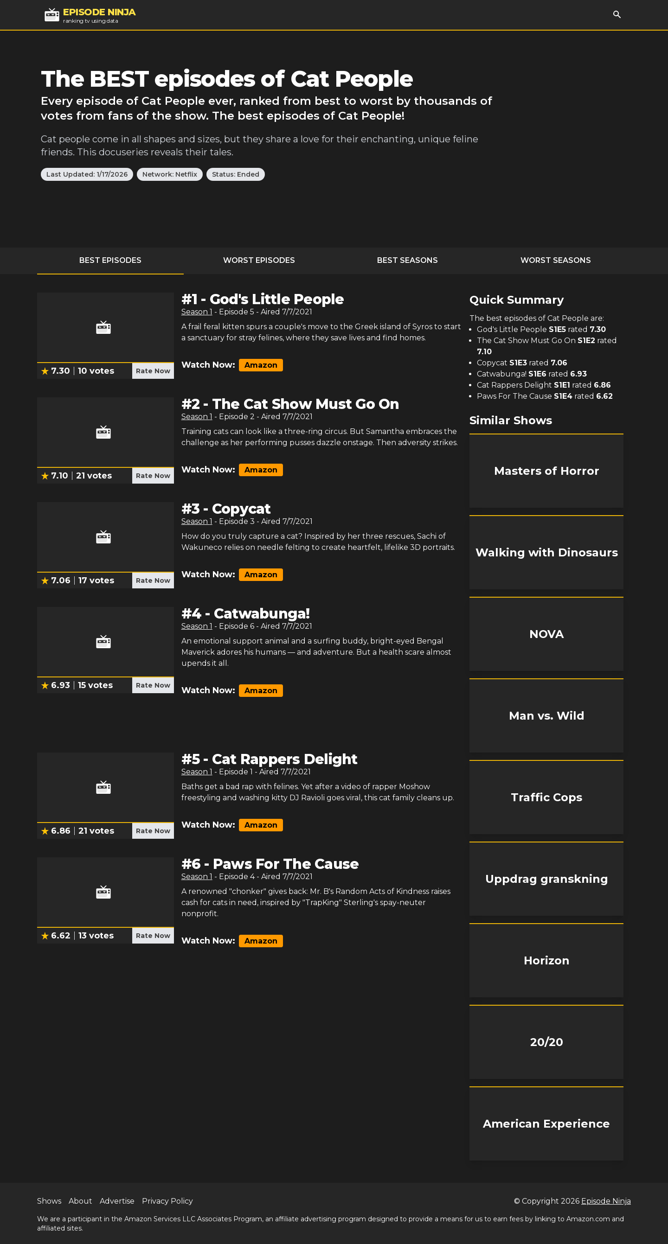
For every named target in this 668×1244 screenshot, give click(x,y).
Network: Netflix (169, 174)
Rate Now (153, 371)
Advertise (117, 1201)
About (80, 1201)
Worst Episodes (259, 260)
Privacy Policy (167, 1201)
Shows (49, 1201)
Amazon (260, 365)
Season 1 (196, 311)
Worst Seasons (555, 260)
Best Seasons (407, 260)
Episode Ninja (606, 1201)
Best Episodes (110, 260)
